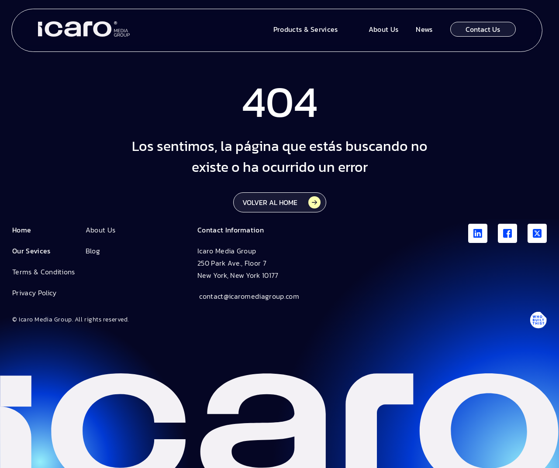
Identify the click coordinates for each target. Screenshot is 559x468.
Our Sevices (31, 251)
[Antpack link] (538, 319)
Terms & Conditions (43, 271)
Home (21, 230)
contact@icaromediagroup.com (248, 296)
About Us (101, 230)
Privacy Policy (34, 292)
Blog (93, 251)
